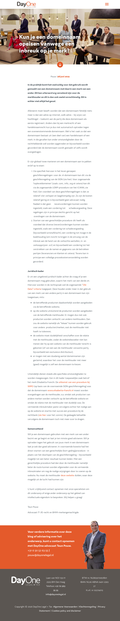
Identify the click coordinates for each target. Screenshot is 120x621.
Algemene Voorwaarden (65, 606)
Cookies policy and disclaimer (66, 610)
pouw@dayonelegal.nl (41, 555)
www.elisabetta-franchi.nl (60, 390)
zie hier (42, 415)
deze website (68, 475)
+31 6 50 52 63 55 (38, 550)
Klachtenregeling (87, 606)
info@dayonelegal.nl (56, 594)
